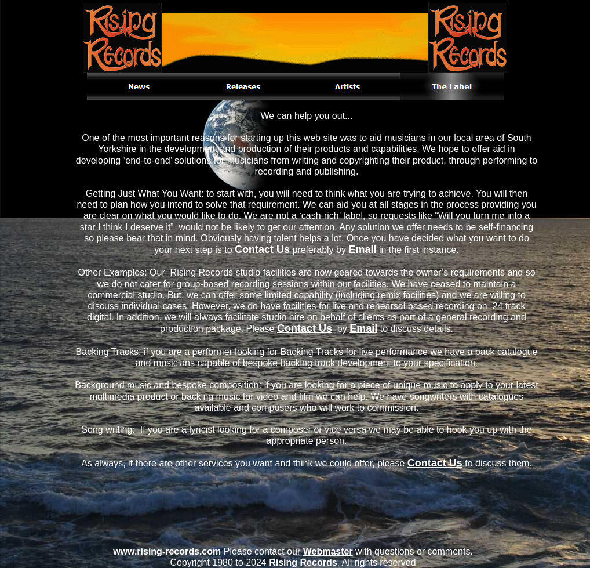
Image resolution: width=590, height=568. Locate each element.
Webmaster (328, 551)
